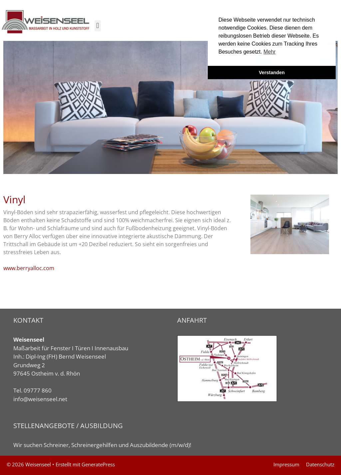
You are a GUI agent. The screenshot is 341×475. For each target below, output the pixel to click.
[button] (98, 25)
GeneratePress (98, 464)
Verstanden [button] (272, 72)
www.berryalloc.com (28, 268)
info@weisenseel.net (40, 399)
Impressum (286, 464)
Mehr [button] (269, 52)
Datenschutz (320, 464)
